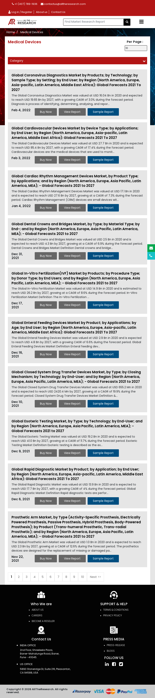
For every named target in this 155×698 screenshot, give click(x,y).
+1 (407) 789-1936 (24, 4)
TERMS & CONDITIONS (116, 609)
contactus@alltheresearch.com (63, 4)
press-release (116, 645)
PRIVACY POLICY (112, 615)
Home (10, 32)
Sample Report (103, 112)
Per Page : (135, 41)
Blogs (111, 651)
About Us (38, 609)
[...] (93, 22)
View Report (72, 112)
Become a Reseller (43, 621)
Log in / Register (20, 12)
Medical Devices (31, 32)
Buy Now (46, 112)
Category (16, 61)
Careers (37, 615)
